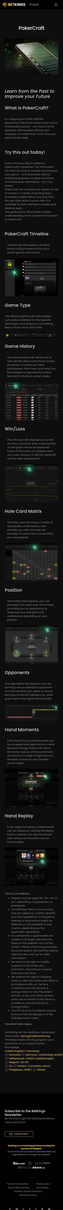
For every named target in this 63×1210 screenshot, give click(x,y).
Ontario (22, 1066)
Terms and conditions (18, 1184)
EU (10, 1066)
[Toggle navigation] (56, 4)
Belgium (14, 1062)
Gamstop (33, 1051)
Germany (31, 1055)
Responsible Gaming (18, 1187)
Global (41, 1070)
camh (46, 1066)
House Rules (42, 1187)
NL (22, 1062)
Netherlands (16, 1058)
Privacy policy (43, 1184)
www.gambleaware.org (35, 1036)
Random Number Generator (28, 1191)
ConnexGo (34, 1066)
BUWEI (58, 1055)
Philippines (15, 1070)
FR (26, 1062)
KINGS (21, 4)
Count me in (18, 1134)
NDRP (27, 1070)
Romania (14, 1055)
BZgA (50, 1055)
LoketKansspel (44, 1058)
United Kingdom (15, 1051)
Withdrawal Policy (28, 1195)
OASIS (42, 1055)
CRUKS (30, 1058)
